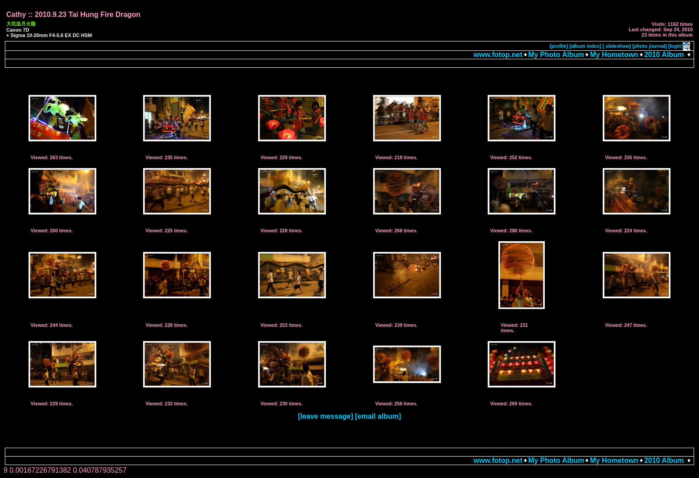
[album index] (585, 46)
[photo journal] (649, 46)
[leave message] (325, 416)
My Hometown (614, 54)
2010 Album (665, 54)
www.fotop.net (497, 54)
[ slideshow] (617, 46)
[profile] (559, 46)
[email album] (378, 416)
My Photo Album (556, 54)
